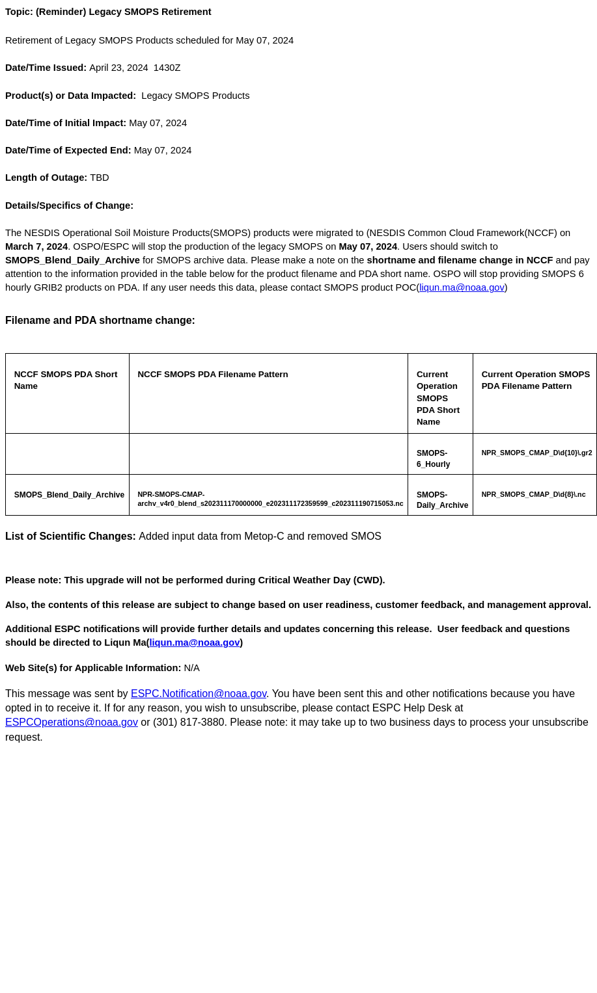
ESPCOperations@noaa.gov (71, 722)
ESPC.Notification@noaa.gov (198, 693)
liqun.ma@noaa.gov (462, 287)
